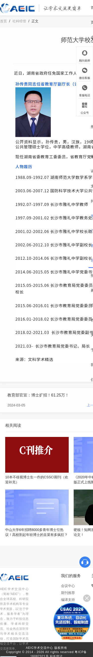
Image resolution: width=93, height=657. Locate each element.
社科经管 (19, 21)
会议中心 (68, 586)
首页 (3, 21)
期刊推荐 (68, 593)
